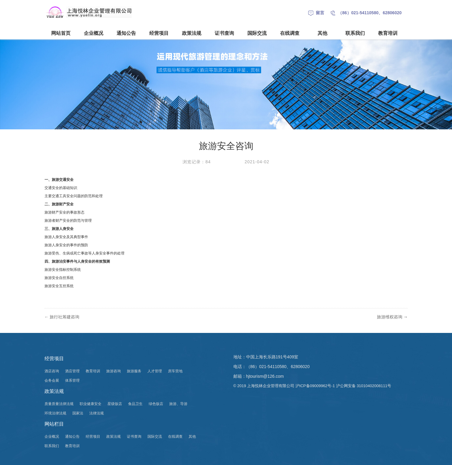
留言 (316, 12)
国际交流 (257, 33)
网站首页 (61, 33)
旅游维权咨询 (389, 316)
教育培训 (388, 33)
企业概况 (93, 33)
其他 (322, 33)
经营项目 (159, 33)
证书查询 (224, 33)
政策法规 (191, 33)
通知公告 (126, 33)
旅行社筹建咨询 (64, 316)
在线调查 (289, 33)
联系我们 (355, 33)
